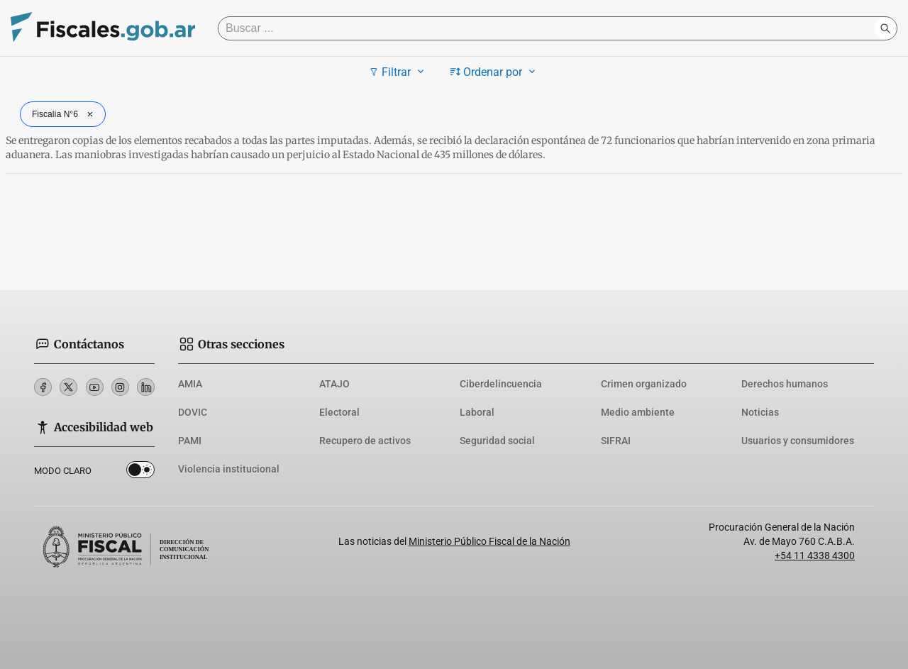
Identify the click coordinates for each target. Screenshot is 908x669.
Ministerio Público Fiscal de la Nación (489, 541)
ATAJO (334, 383)
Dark (140, 472)
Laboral (477, 412)
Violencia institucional (228, 469)
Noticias (760, 412)
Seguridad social (497, 440)
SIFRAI (616, 440)
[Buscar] (549, 28)
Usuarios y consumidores (797, 440)
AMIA (190, 383)
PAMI (189, 440)
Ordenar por (494, 72)
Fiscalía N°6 (64, 114)
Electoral (339, 412)
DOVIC (192, 412)
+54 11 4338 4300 (815, 555)
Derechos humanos (784, 383)
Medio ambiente (638, 412)
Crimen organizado (644, 383)
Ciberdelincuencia (501, 383)
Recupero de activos (365, 440)
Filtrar (398, 72)
